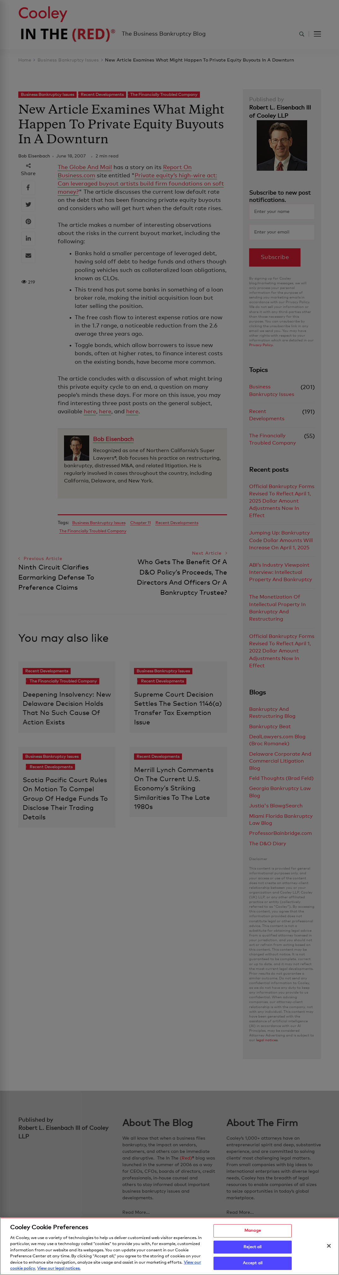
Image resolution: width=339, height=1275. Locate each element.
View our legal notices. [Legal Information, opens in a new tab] (58, 1268)
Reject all (252, 1247)
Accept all (252, 1263)
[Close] (329, 1246)
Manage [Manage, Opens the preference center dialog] (252, 1231)
